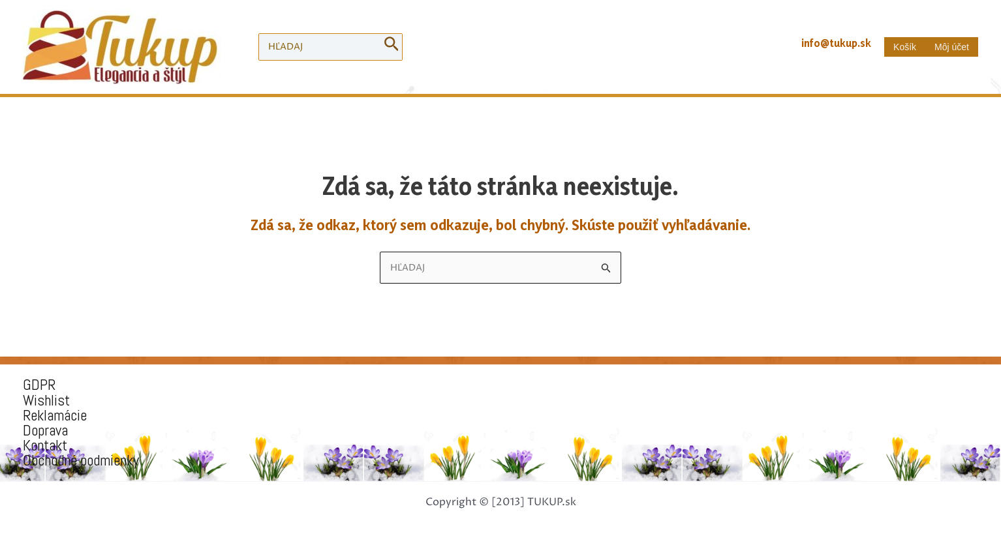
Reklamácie (55, 415)
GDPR (39, 384)
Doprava (45, 430)
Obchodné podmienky (81, 460)
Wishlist (46, 400)
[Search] (392, 47)
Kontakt (45, 445)
